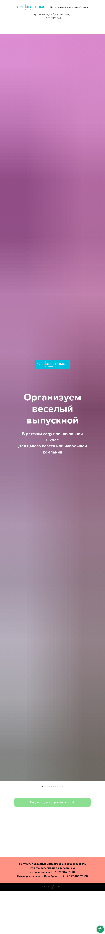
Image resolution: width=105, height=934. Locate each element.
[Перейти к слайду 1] (42, 832)
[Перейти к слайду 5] (51, 832)
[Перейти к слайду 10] (62, 832)
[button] (52, 848)
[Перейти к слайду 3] (47, 832)
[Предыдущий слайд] (4, 806)
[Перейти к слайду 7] (55, 832)
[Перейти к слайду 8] (57, 832)
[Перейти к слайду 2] (44, 832)
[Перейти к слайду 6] (53, 832)
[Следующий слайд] (100, 806)
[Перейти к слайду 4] (49, 832)
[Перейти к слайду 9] (60, 832)
